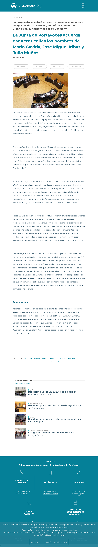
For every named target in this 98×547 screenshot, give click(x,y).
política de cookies (68, 530)
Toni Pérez (72, 358)
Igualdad (32, 390)
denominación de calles (51, 362)
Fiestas (32, 417)
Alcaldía (18, 18)
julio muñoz (61, 358)
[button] (21, 66)
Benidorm (28, 358)
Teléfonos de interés (50, 494)
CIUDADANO (27, 5)
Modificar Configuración (56, 542)
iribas (52, 358)
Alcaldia (37, 358)
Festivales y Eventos (36, 403)
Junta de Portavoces (32, 362)
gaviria (44, 358)
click (26, 494)
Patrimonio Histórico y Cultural (39, 430)
